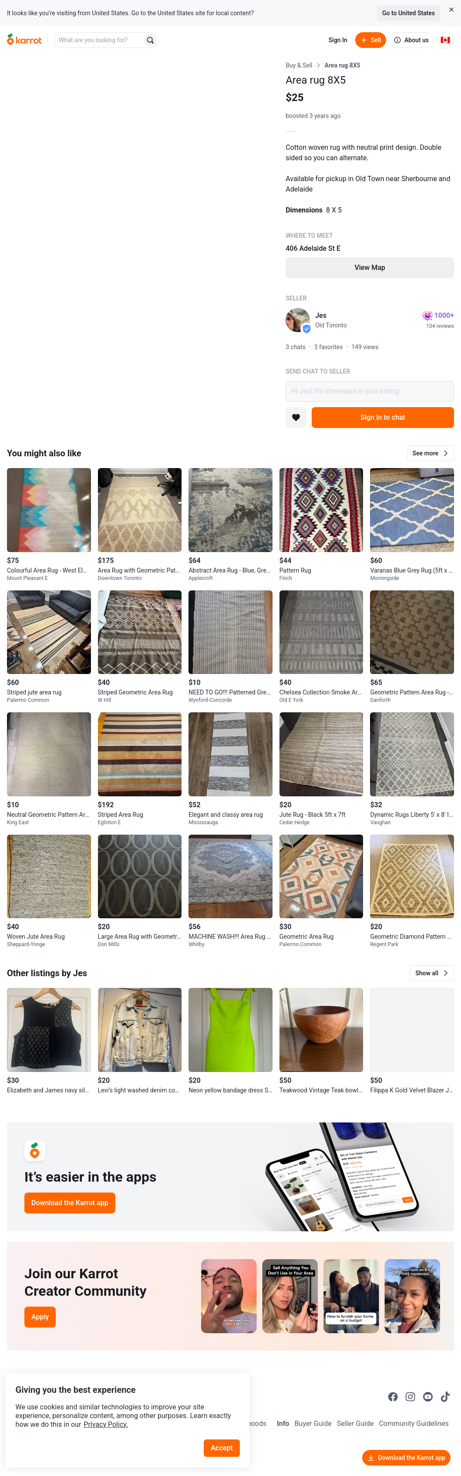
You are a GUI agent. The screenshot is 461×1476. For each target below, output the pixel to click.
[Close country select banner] (451, 9)
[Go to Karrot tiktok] (445, 1397)
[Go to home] (24, 40)
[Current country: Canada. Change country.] (445, 40)
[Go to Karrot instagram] (410, 1397)
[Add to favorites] (296, 417)
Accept (226, 1432)
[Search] (150, 40)
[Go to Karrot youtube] (428, 1397)
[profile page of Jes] (298, 320)
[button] (430, 453)
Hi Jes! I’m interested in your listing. (370, 391)
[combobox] (99, 40)
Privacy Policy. (118, 1409)
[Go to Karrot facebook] (393, 1397)
